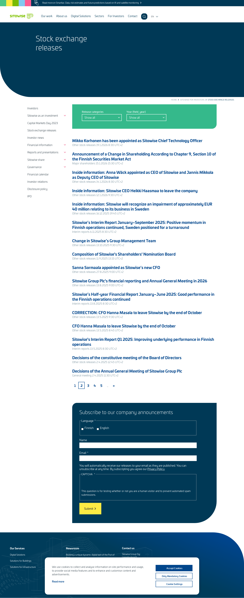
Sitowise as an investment (42, 115)
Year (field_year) (136, 111)
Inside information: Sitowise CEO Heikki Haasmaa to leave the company (135, 190)
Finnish (89, 428)
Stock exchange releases (41, 130)
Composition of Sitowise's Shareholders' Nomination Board (124, 254)
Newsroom (72, 548)
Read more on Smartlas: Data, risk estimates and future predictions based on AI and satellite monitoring (90, 2)
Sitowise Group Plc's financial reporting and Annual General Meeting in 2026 (139, 280)
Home (174, 99)
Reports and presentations (42, 152)
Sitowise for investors (192, 99)
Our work (46, 16)
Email (82, 453)
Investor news (35, 137)
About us (61, 16)
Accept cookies (174, 568)
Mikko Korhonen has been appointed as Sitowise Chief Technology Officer (137, 140)
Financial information (39, 145)
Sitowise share (36, 160)
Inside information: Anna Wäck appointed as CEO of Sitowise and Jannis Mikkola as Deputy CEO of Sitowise (142, 174)
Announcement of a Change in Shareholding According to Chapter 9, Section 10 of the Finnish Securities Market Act (144, 156)
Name (83, 440)
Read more (58, 581)
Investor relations (37, 181)
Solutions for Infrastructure (23, 567)
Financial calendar (38, 174)
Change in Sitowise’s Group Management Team (114, 240)
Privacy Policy (155, 469)
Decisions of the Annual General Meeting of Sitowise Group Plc (127, 371)
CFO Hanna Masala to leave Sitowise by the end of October (124, 326)
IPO (29, 196)
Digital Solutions (81, 16)
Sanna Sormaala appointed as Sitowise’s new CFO (116, 267)
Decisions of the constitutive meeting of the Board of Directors (126, 357)
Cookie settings (174, 584)
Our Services (17, 548)
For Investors (116, 16)
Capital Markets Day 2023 (42, 123)
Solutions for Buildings (20, 560)
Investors (32, 108)
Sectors (99, 16)
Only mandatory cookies (174, 576)
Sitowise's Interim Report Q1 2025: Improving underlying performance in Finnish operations (143, 341)
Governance (34, 167)
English (104, 428)
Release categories (92, 111)
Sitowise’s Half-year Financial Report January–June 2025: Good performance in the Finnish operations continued (143, 296)
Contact (132, 16)
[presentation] (105, 483)
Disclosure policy (37, 189)
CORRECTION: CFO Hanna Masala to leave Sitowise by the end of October (137, 312)
